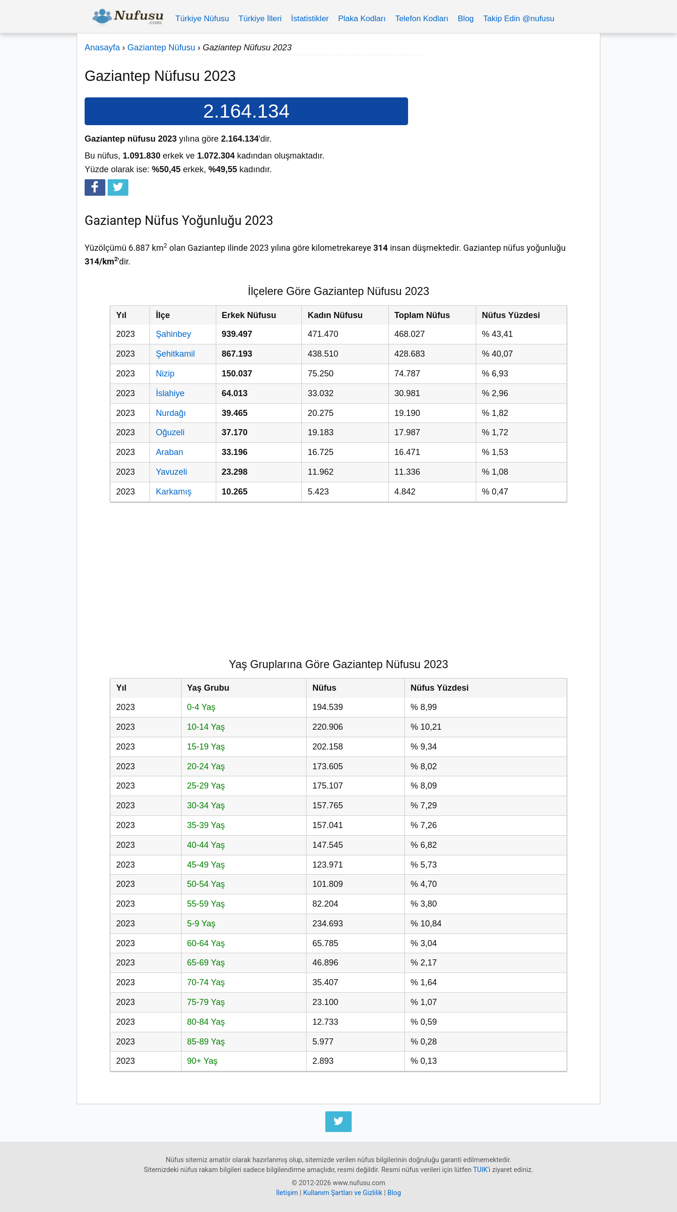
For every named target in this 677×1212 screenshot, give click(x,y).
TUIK (480, 1170)
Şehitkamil (175, 354)
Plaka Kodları (362, 18)
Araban (169, 452)
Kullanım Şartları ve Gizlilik (343, 1193)
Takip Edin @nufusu (518, 18)
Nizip (165, 373)
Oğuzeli (170, 432)
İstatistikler (310, 18)
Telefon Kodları (421, 18)
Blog (466, 18)
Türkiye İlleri (260, 18)
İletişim (287, 1193)
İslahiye (170, 393)
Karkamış (173, 491)
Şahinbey (173, 334)
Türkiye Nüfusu (202, 18)
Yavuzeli (171, 472)
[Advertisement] (507, 107)
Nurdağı (171, 413)
